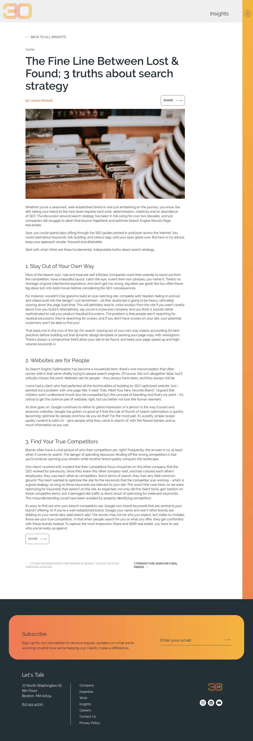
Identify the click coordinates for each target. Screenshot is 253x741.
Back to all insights (48, 37)
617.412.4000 (32, 704)
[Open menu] (247, 13)
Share (168, 100)
